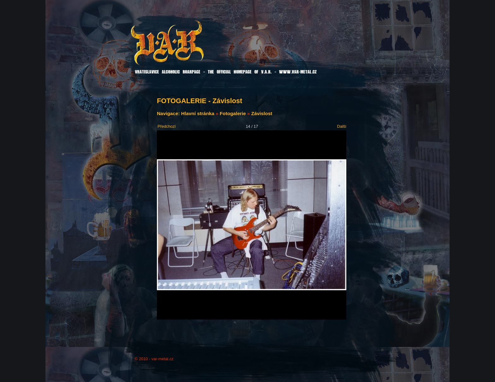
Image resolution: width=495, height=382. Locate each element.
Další (341, 126)
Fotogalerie (233, 113)
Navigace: (169, 113)
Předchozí (167, 126)
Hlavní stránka (197, 113)
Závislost (261, 113)
